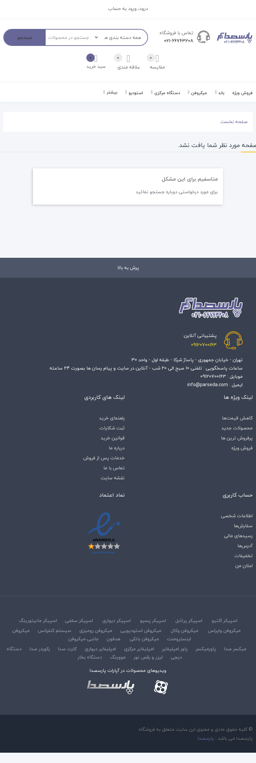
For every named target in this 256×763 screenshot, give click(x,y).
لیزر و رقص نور (148, 657)
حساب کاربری (238, 495)
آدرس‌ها (245, 545)
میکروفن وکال (184, 630)
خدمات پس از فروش (104, 458)
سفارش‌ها (243, 526)
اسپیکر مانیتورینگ (38, 620)
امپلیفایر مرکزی (139, 649)
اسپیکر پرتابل (188, 620)
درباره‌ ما (117, 448)
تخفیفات (243, 555)
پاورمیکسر (206, 649)
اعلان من (244, 565)
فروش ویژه (242, 448)
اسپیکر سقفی (79, 620)
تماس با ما (114, 468)
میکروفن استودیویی (140, 630)
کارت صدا (67, 649)
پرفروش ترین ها (237, 438)
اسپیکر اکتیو (224, 620)
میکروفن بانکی (144, 639)
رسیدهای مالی (238, 536)
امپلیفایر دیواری (100, 649)
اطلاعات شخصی (237, 516)
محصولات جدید (237, 428)
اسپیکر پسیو (153, 620)
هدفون (113, 639)
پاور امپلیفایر (175, 649)
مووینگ (118, 657)
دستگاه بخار (90, 657)
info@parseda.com (207, 385)
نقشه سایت (113, 478)
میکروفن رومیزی (95, 630)
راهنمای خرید (112, 418)
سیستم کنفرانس (54, 630)
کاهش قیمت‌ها (237, 418)
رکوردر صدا (40, 649)
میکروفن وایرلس (224, 630)
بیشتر (112, 92)
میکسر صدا (235, 649)
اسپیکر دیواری (116, 620)
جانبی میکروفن (83, 639)
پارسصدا (206, 738)
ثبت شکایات (112, 428)
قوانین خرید (113, 438)
